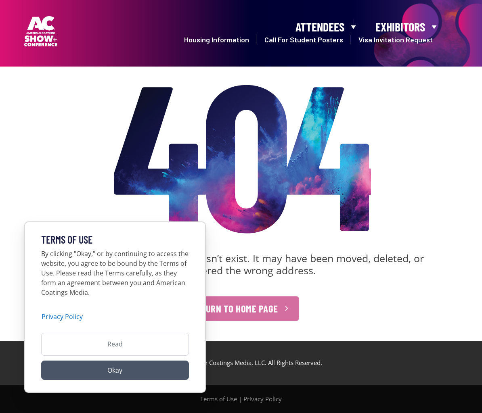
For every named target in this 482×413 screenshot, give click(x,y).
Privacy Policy (262, 399)
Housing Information (216, 41)
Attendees (327, 25)
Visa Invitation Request (395, 41)
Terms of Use (218, 399)
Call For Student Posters (303, 41)
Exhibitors (407, 25)
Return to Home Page (234, 314)
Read (115, 344)
